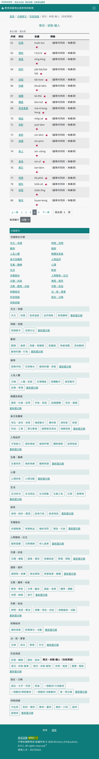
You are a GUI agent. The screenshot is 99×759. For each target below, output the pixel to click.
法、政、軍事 (58, 291)
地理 (22, 315)
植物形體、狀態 (47, 366)
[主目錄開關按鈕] (94, 8)
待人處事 (44, 543)
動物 (12, 248)
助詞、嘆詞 (29, 707)
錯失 (21, 184)
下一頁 (46, 212)
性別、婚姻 (71, 402)
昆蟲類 (52, 345)
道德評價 (44, 443)
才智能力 (16, 443)
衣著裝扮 (15, 275)
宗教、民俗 (57, 286)
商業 (74, 422)
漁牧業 (64, 422)
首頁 (12, 16)
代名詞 (14, 707)
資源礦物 (62, 315)
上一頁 (14, 212)
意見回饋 (22, 737)
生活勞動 (44, 493)
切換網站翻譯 (39, 2)
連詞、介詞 (62, 707)
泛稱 (13, 381)
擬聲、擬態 (78, 666)
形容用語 (34, 16)
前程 (21, 190)
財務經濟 (15, 291)
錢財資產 (16, 629)
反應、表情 (17, 387)
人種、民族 (26, 381)
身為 (21, 161)
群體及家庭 (57, 253)
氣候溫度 (34, 315)
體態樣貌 (58, 443)
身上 (21, 151)
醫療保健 (44, 463)
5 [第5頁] (38, 212)
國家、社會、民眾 (20, 402)
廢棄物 (80, 493)
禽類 (22, 345)
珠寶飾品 (30, 528)
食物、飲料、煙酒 (20, 513)
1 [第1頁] (22, 212)
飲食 (53, 270)
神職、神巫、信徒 (44, 610)
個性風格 (30, 443)
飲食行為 (39, 513)
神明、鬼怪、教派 (20, 610)
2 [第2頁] (26, 212)
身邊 (21, 141)
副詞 (74, 707)
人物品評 (56, 259)
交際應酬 (30, 543)
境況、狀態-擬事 (20, 666)
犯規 (21, 42)
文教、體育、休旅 (19, 286)
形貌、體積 (17, 660)
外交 (41, 644)
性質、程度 (61, 666)
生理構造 (41, 381)
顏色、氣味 (34, 660)
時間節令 (16, 330)
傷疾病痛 (30, 463)
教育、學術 (17, 588)
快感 (21, 85)
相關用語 (65, 428)
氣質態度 (72, 443)
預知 (21, 53)
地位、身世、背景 (20, 422)
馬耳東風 (23, 108)
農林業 (52, 422)
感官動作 (70, 381)
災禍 (69, 493)
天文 (13, 315)
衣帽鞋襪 (16, 528)
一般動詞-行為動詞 (54, 685)
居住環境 (35, 573)
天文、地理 (16, 243)
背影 (21, 124)
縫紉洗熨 (44, 528)
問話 (21, 118)
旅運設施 (49, 558)
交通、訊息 (16, 280)
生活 (12, 270)
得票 (21, 177)
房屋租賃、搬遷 (52, 573)
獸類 (13, 345)
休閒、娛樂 (17, 594)
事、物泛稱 (66, 691)
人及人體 (15, 253)
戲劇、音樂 (50, 588)
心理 (53, 264)
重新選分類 (76, 315)
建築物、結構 (18, 573)
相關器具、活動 (66, 610)
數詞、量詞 (45, 707)
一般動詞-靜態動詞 (21, 691)
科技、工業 (17, 428)
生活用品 (30, 493)
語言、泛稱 (57, 297)
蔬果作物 (16, 366)
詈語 (37, 685)
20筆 (24, 219)
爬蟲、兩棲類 (37, 345)
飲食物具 (53, 513)
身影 (21, 134)
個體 (21, 95)
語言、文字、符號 (20, 685)
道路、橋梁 (34, 558)
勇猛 (21, 59)
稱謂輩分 (39, 422)
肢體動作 (56, 381)
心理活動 (30, 478)
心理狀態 (16, 478)
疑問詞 (14, 713)
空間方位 (30, 330)
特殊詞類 (15, 302)
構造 (21, 102)
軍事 (32, 644)
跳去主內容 (19, 2)
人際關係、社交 (59, 275)
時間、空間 (57, 243)
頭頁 (54, 730)
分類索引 (22, 16)
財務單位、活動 (33, 629)
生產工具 (58, 493)
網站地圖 (29, 2)
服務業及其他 (49, 428)
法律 (13, 644)
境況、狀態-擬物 (42, 666)
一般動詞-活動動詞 (46, 691)
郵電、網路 (64, 558)
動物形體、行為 (19, 351)
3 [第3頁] (30, 212)
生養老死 (16, 463)
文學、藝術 (34, 588)
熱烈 (21, 69)
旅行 (30, 594)
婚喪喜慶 (16, 543)
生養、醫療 (16, 264)
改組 (21, 79)
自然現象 (48, 315)
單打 (21, 167)
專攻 (21, 200)
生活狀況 (16, 493)
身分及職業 (16, 259)
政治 (22, 644)
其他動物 (79, 345)
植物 (53, 248)
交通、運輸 (17, 558)
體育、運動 (67, 588)
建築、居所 (57, 280)
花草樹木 (30, 366)
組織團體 (56, 402)
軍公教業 (32, 428)
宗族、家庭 (41, 402)
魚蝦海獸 (65, 345)
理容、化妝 (59, 528)
